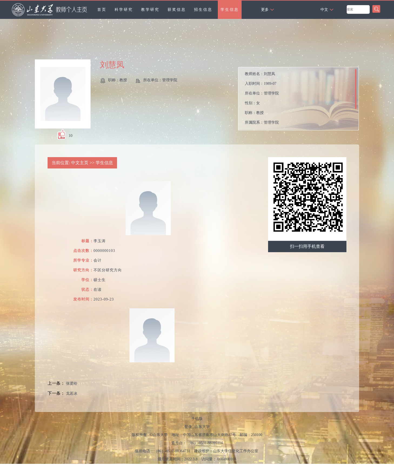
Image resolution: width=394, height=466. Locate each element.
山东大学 (202, 427)
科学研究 (124, 10)
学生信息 (230, 10)
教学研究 (150, 10)
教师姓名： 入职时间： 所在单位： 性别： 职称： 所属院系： (262, 98)
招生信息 (203, 10)
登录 (188, 427)
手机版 (197, 419)
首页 (101, 10)
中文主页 (79, 162)
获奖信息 (177, 10)
